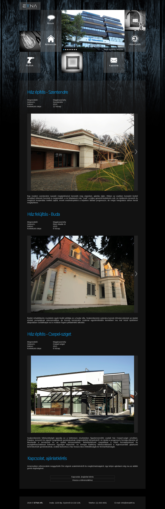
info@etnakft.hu (128, 503)
